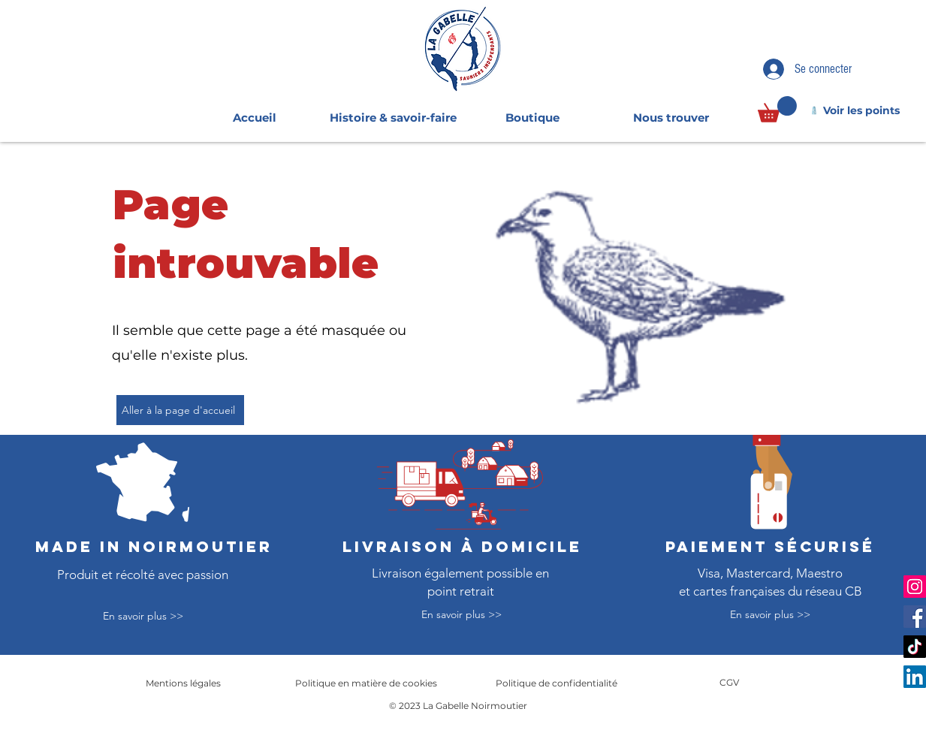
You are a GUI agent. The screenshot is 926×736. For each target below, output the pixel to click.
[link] (777, 109)
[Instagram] (914, 586)
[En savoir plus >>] (143, 617)
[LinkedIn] (914, 676)
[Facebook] (914, 616)
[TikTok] (914, 646)
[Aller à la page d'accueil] (180, 410)
